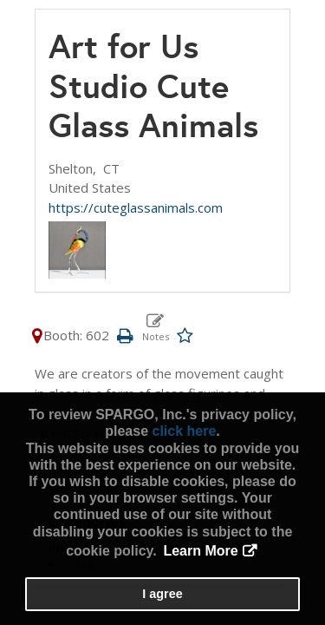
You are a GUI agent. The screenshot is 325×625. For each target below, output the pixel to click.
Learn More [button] (200, 550)
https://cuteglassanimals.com (136, 207)
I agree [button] (162, 594)
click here (184, 431)
